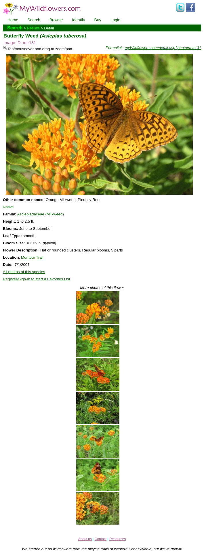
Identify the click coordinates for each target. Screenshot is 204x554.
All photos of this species (24, 272)
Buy (97, 20)
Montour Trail (32, 257)
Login (115, 20)
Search (33, 20)
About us (85, 539)
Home (12, 20)
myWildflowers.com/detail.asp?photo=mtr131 (163, 48)
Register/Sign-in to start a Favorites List (36, 279)
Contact (100, 539)
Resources (117, 539)
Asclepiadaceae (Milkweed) (40, 214)
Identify (78, 20)
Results (33, 28)
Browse (56, 20)
